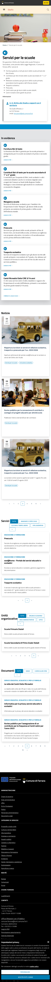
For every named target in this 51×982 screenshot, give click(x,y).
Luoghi (3, 896)
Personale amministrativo (9, 812)
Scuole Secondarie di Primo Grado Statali (21, 642)
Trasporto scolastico (12, 252)
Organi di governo (7, 796)
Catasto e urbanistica (8, 842)
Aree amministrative (8, 800)
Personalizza (25, 972)
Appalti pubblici (6, 839)
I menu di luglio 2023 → (12, 296)
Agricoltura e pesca (7, 868)
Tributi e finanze (6, 855)
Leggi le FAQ (5, 929)
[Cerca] (48, 9)
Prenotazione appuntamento (11, 932)
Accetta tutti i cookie (25, 977)
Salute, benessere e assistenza (11, 862)
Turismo (3, 846)
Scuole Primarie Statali (14, 629)
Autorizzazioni (6, 865)
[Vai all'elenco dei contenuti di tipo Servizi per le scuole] (11, 363)
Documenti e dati (7, 816)
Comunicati (5, 882)
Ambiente (4, 858)
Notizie (3, 879)
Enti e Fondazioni (7, 806)
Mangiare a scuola (11, 201)
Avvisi (3, 885)
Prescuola (8, 227)
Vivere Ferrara (7, 890)
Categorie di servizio (9, 820)
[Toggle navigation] (4, 9)
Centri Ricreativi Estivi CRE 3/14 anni (19, 278)
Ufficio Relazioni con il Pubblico (13, 918)
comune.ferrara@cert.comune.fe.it (14, 921)
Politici (3, 809)
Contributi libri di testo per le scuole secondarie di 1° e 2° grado (25, 173)
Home (5, 45)
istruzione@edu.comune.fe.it (23, 113)
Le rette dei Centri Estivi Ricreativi (18, 684)
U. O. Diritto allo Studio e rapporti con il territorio (25, 104)
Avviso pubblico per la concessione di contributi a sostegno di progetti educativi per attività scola (24, 411)
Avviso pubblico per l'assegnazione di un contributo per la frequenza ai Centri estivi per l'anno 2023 (23, 726)
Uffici (3, 803)
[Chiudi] (48, 941)
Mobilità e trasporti (7, 849)
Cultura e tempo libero (8, 829)
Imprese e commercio (8, 836)
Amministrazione (8, 790)
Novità (4, 873)
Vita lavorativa (6, 833)
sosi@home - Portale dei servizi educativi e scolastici (22, 562)
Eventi (8, 896)
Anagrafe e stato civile (8, 826)
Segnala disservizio (7, 935)
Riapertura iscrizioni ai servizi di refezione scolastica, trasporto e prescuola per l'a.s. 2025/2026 (25, 349)
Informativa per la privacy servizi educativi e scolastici (23, 705)
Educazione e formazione (9, 852)
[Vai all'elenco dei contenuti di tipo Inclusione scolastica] (26, 363)
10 (23, 750)
